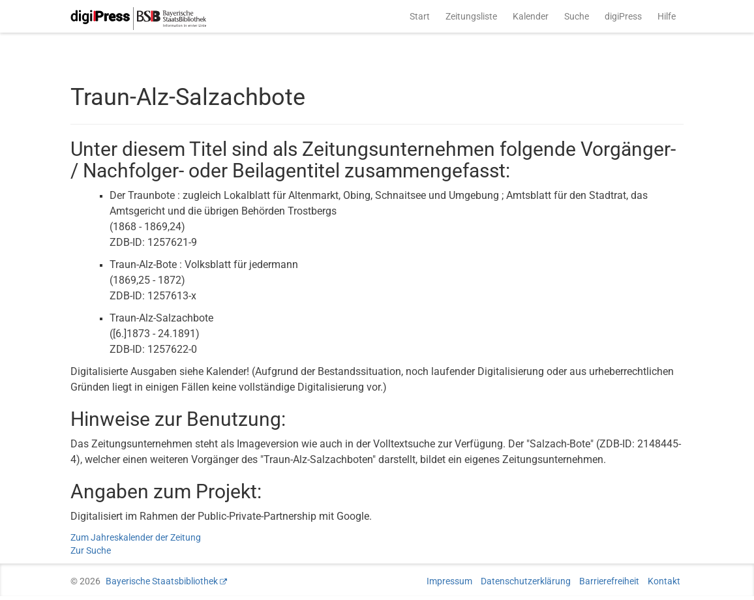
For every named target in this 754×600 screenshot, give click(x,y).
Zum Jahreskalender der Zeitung (135, 537)
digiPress (623, 16)
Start (420, 16)
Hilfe (666, 16)
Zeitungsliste (471, 16)
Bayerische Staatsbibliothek (162, 581)
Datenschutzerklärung (526, 581)
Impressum (449, 581)
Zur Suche (90, 550)
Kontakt (664, 581)
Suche (576, 16)
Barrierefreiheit (609, 581)
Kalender (531, 16)
